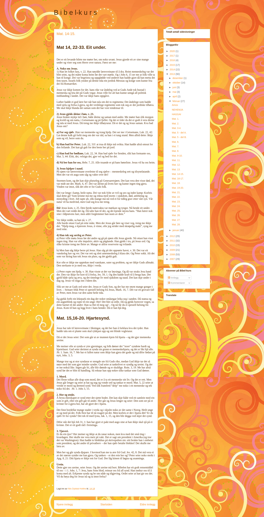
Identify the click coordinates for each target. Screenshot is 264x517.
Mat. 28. (176, 224)
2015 (173, 65)
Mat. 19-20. (178, 187)
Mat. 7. (175, 146)
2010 (173, 245)
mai (174, 92)
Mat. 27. (176, 220)
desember (178, 78)
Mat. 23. (176, 201)
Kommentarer (176, 283)
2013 (173, 74)
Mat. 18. (176, 183)
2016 (173, 60)
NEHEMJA (177, 109)
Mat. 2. (175, 123)
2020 (173, 51)
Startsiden (106, 504)
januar (176, 230)
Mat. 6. (175, 142)
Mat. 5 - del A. (179, 132)
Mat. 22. (176, 197)
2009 (173, 250)
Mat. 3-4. (176, 128)
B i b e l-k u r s (75, 12)
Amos (175, 105)
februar (176, 101)
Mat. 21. (176, 192)
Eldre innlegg (147, 504)
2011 (173, 240)
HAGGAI (176, 114)
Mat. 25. (176, 210)
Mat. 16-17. (178, 178)
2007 (173, 259)
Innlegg (173, 277)
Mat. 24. (176, 206)
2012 (173, 236)
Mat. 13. (176, 169)
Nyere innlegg (65, 504)
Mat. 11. (176, 160)
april (174, 96)
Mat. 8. (175, 151)
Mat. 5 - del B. (179, 137)
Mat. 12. (176, 164)
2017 (173, 55)
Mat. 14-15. (178, 174)
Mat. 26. (176, 215)
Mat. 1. (175, 118)
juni (174, 87)
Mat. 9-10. (177, 155)
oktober (176, 82)
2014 (173, 69)
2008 (173, 254)
